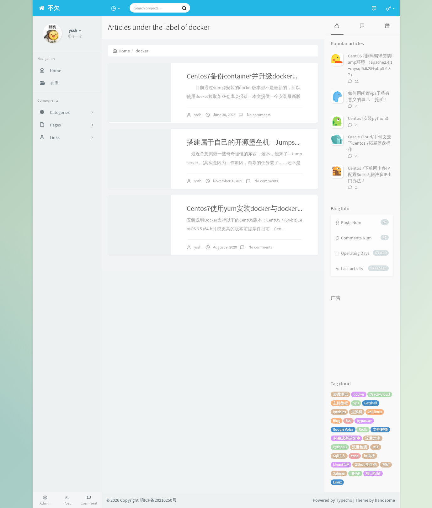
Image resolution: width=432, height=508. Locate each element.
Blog (336, 420)
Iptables (339, 411)
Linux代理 (341, 464)
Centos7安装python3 (368, 118)
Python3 (340, 447)
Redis (363, 429)
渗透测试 (340, 394)
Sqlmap (339, 473)
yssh (197, 114)
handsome (385, 500)
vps (356, 403)
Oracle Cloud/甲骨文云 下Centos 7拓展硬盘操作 (369, 143)
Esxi (348, 420)
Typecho (344, 500)
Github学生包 (366, 464)
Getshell (370, 403)
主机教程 (340, 403)
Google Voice (343, 429)
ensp (355, 455)
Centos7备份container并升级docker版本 (246, 76)
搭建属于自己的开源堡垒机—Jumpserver (248, 142)
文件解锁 (380, 429)
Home (121, 51)
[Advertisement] (362, 335)
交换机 (356, 411)
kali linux (375, 411)
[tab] (336, 25)
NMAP (355, 473)
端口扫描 (373, 473)
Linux (337, 482)
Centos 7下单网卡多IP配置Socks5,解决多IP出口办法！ (370, 174)
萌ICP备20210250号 (158, 500)
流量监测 (372, 438)
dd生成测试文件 (346, 438)
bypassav (364, 420)
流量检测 (359, 447)
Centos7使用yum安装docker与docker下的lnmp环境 (263, 208)
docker (358, 394)
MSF (375, 447)
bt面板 (369, 455)
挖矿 (386, 464)
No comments (258, 114)
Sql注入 (339, 455)
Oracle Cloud (380, 394)
